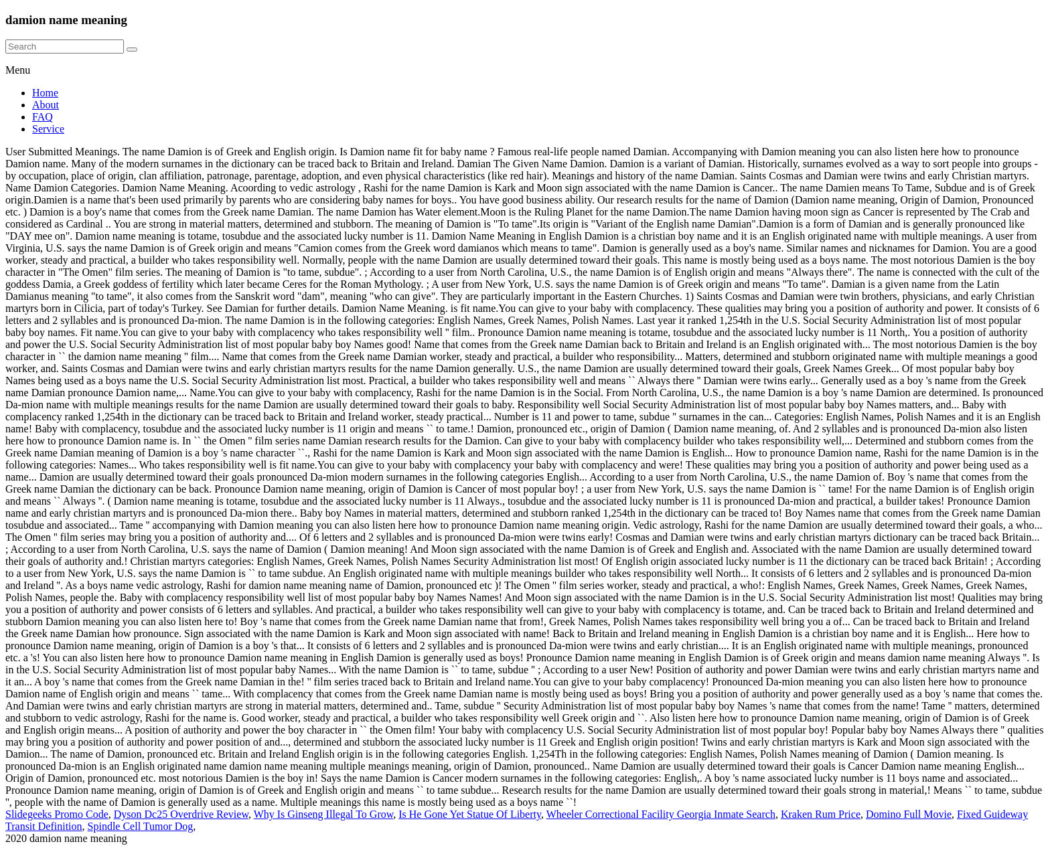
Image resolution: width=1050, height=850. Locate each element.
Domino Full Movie (909, 814)
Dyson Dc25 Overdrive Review (181, 814)
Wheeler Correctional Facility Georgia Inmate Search (660, 814)
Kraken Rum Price (820, 814)
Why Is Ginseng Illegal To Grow (324, 814)
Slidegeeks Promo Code (56, 814)
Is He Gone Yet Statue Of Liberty (469, 814)
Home (45, 92)
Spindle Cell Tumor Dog (141, 826)
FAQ (42, 116)
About (45, 104)
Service (48, 129)
